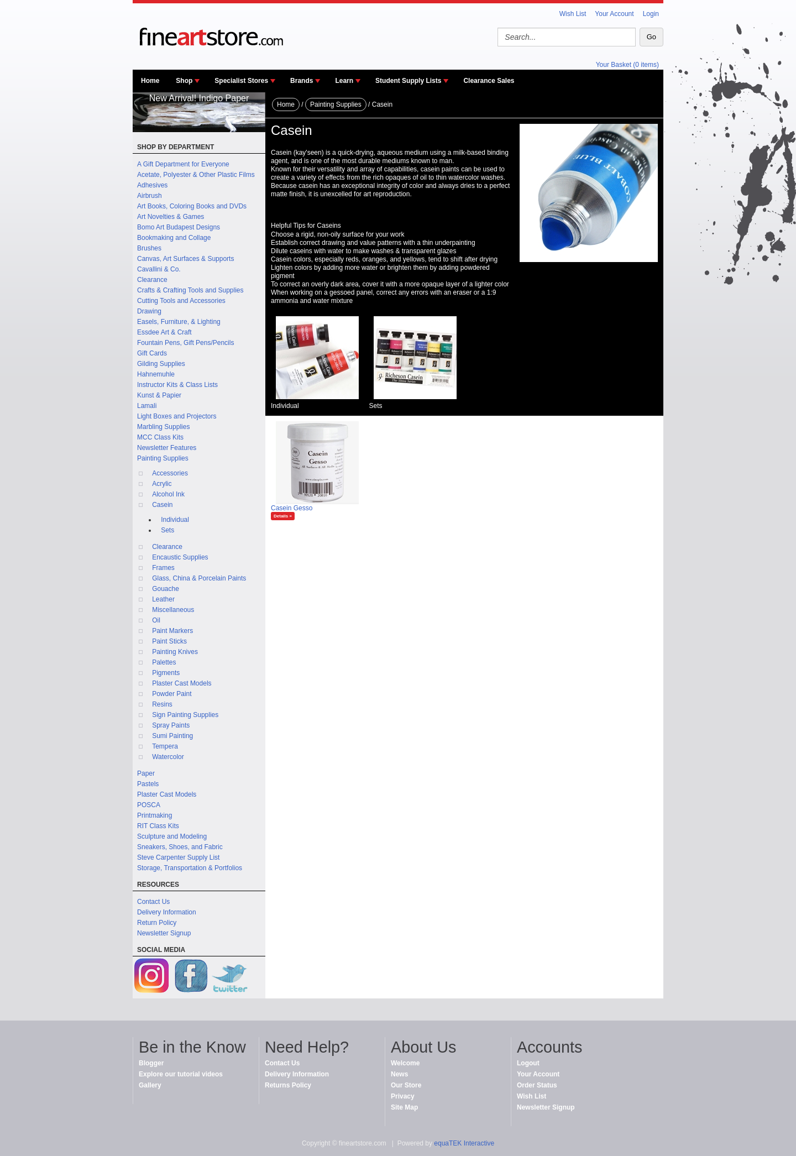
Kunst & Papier (159, 395)
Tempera (165, 746)
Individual (175, 520)
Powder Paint (171, 694)
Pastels (148, 784)
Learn (344, 81)
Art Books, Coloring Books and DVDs (192, 206)
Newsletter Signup (164, 933)
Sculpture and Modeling (172, 836)
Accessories (170, 473)
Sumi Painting (172, 736)
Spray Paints (171, 725)
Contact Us (153, 902)
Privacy (403, 1096)
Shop (184, 81)
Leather (163, 599)
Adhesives (152, 185)
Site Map (404, 1107)
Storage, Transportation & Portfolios (189, 868)
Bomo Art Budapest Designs (178, 227)
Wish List (572, 14)
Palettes (164, 662)
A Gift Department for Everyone (183, 164)
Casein (162, 505)
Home (150, 81)
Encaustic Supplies (180, 557)
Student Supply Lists (408, 81)
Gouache (165, 589)
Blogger (151, 1063)
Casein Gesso (291, 508)
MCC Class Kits (160, 437)
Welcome (405, 1063)
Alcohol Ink (168, 494)
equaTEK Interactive (464, 1143)
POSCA (148, 805)
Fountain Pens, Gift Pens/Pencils (185, 343)
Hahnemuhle (156, 374)
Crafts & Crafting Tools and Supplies (190, 290)
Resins (162, 704)
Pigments (166, 673)
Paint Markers (172, 631)
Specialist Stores (241, 81)
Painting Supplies (162, 458)
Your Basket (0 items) (627, 65)
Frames (163, 568)
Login (651, 14)
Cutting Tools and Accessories (181, 301)
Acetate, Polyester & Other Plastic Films (196, 175)
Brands (301, 81)
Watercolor (168, 757)
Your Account (614, 14)
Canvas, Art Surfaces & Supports (185, 259)
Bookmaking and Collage (174, 238)
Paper (146, 773)
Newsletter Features (166, 448)
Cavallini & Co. (159, 269)
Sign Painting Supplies (185, 715)
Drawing (149, 311)
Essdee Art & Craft (164, 332)
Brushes (149, 248)
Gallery (150, 1085)
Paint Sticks (169, 641)
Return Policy (156, 923)
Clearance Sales (488, 81)
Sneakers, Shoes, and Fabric (180, 847)
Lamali (146, 406)
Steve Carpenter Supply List (178, 857)
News (399, 1074)
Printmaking (154, 815)
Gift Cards (152, 353)
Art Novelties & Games (170, 217)
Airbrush (149, 196)
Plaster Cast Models (181, 683)
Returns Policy (288, 1085)
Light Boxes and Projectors (176, 416)
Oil (156, 620)
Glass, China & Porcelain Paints (199, 578)
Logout (528, 1063)
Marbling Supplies (163, 427)
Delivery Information (166, 912)
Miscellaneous (173, 610)
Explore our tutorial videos (181, 1074)
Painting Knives (175, 652)
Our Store (406, 1085)
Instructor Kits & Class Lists (177, 385)
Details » (283, 516)
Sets (167, 530)
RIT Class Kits (158, 826)
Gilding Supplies (161, 364)
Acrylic (161, 484)
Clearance (152, 280)
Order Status (537, 1085)
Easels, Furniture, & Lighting (179, 322)
